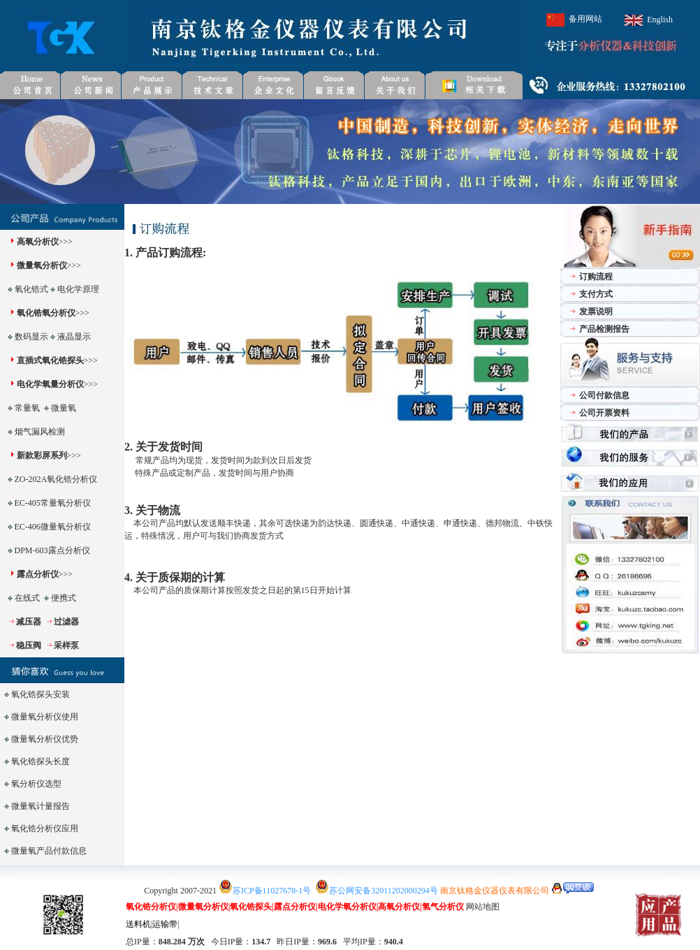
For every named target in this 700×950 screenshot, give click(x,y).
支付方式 (596, 294)
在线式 (27, 598)
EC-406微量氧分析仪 (53, 527)
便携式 (63, 598)
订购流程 (596, 277)
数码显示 (31, 337)
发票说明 (596, 311)
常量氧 (27, 408)
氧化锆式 (31, 289)
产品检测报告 (604, 329)
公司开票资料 (604, 413)
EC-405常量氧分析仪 (53, 503)
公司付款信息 (604, 395)
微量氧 (63, 408)
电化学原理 (78, 289)
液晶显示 (74, 337)
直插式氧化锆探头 (50, 360)
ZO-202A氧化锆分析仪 (56, 479)
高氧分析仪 (38, 242)
